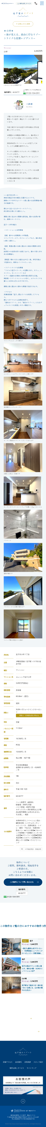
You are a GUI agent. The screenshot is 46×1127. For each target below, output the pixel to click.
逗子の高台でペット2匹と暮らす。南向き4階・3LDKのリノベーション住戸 (32, 968)
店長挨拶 (27, 1062)
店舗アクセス (7, 1062)
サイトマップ (31, 1068)
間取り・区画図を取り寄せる (29, 715)
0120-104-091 (33, 93)
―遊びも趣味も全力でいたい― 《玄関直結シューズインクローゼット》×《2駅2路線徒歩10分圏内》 (32, 951)
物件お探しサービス (25, 3)
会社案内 (18, 1062)
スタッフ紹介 (38, 1062)
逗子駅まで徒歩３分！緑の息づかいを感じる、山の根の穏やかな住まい (32, 987)
